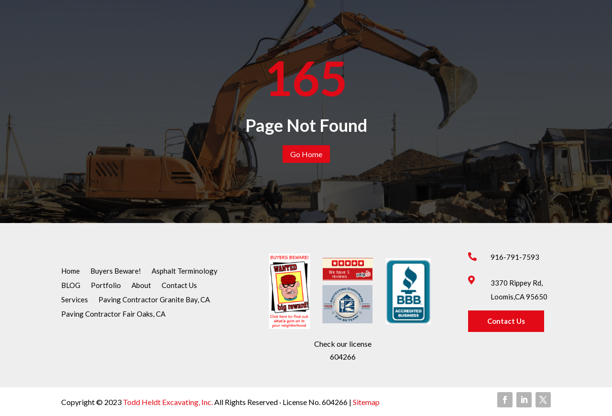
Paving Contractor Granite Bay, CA (154, 300)
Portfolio (106, 285)
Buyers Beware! (115, 271)
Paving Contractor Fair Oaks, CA (113, 314)
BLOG (70, 285)
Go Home (306, 154)
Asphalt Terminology (185, 271)
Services (74, 300)
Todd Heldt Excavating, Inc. (168, 401)
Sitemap (365, 401)
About (141, 285)
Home (70, 271)
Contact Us (179, 285)
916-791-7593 (515, 257)
